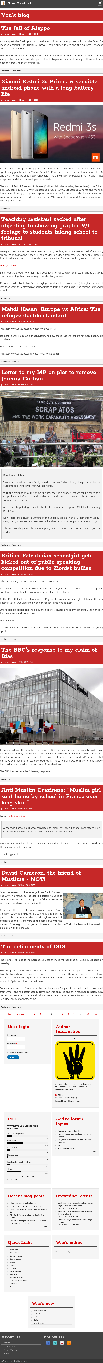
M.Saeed (37, 1317)
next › (87, 1014)
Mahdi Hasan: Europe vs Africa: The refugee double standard (50, 312)
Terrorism (13, 1283)
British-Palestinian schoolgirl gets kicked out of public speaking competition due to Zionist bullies (47, 562)
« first (9, 1014)
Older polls (14, 1179)
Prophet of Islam (16, 1277)
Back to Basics (15, 1259)
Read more (5, 71)
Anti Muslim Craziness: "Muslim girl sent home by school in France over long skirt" (51, 796)
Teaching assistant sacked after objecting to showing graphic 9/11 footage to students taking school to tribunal (49, 229)
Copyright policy (10, 1350)
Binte (36, 1320)
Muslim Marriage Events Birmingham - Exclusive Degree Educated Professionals (76, 1204)
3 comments (16, 361)
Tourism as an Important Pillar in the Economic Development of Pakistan (28, 1221)
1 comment (16, 71)
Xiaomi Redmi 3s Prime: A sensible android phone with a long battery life (49, 88)
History (13, 1265)
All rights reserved (20, 1361)
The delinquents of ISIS (33, 946)
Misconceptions (16, 1271)
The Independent (16, 815)
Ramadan (13, 1274)
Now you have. (9, 265)
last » (97, 1014)
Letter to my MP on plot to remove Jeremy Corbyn (48, 375)
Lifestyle (13, 1268)
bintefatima (38, 1314)
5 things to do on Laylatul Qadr (70, 1131)
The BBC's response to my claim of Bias (49, 653)
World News (14, 1253)
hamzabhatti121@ (41, 1310)
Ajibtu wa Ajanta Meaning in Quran (23, 1203)
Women (13, 1287)
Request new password (19, 1052)
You (13, 34)
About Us (7, 1343)
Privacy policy (9, 1346)
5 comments (16, 1007)
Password (12, 1043)
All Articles (14, 1249)
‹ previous (20, 1014)
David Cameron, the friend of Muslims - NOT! (41, 876)
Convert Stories (16, 1256)
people (12, 1262)
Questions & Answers (18, 1280)
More (94, 1151)
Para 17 (61, 1145)
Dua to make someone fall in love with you (26, 1206)
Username (12, 1035)
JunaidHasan (39, 1323)
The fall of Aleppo (25, 28)
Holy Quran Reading (66, 1148)
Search (6, 1353)
